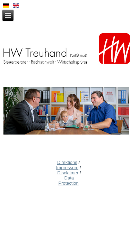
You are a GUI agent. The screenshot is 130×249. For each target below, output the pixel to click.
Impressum (67, 167)
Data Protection (68, 180)
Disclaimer (67, 172)
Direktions (67, 162)
